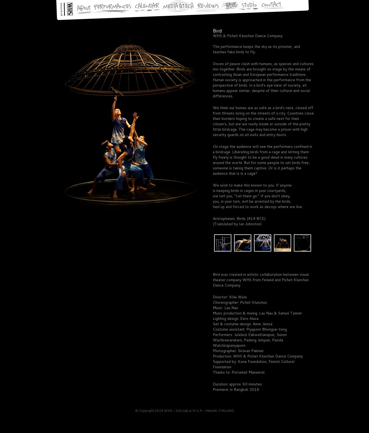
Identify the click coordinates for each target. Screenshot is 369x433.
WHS (59, 420)
